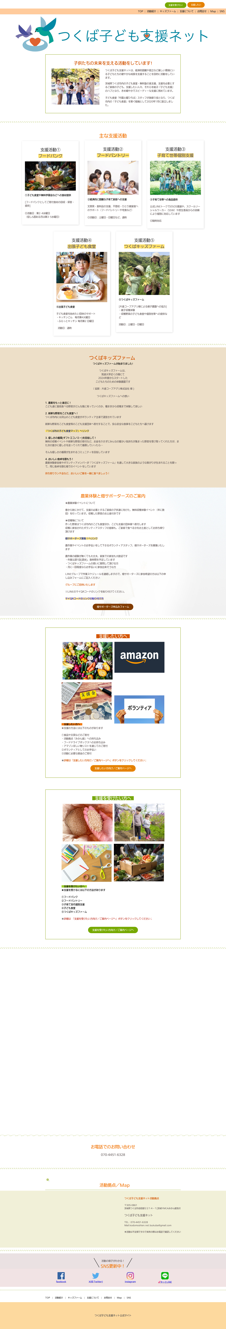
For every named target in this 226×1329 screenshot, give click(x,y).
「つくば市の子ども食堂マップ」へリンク (67, 431)
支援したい (196, 5)
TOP (140, 11)
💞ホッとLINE (165, 1282)
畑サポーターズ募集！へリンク (81, 538)
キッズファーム (168, 11)
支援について (187, 11)
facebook (61, 1282)
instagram (130, 1282)
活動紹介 (151, 11)
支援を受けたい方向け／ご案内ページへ (113, 930)
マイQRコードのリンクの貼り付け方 (84, 598)
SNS (222, 11)
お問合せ (202, 11)
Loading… (113, 1041)
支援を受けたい (175, 5)
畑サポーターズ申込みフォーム (113, 607)
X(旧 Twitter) (96, 1282)
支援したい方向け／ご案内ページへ (113, 768)
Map (213, 11)
